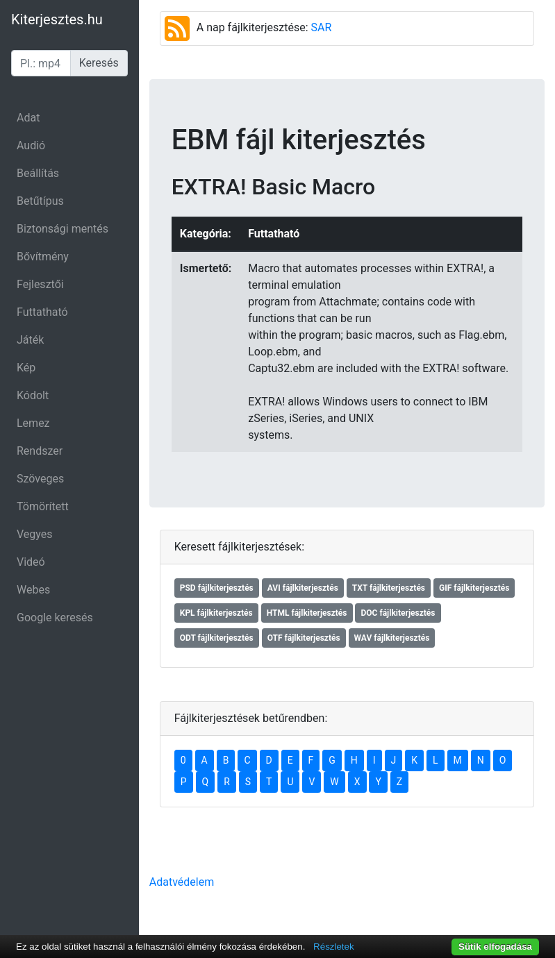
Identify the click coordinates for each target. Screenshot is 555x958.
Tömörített (43, 506)
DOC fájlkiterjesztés (398, 613)
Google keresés (55, 617)
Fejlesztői (40, 284)
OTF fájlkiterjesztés (303, 638)
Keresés (99, 62)
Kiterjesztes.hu (57, 19)
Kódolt (33, 395)
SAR (321, 27)
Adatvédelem (181, 882)
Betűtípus (40, 201)
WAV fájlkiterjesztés (392, 638)
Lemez (33, 423)
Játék (30, 339)
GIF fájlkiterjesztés (474, 588)
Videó (31, 562)
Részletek (333, 946)
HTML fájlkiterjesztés (307, 613)
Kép (26, 367)
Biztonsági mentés (62, 228)
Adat (28, 117)
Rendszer (40, 450)
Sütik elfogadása (495, 946)
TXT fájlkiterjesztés (388, 588)
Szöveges (40, 478)
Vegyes (35, 534)
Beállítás (38, 173)
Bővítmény (43, 256)
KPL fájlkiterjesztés (216, 613)
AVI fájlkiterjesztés (302, 588)
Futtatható (42, 312)
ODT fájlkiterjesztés (217, 638)
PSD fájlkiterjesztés (217, 588)
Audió (31, 145)
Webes (33, 589)
